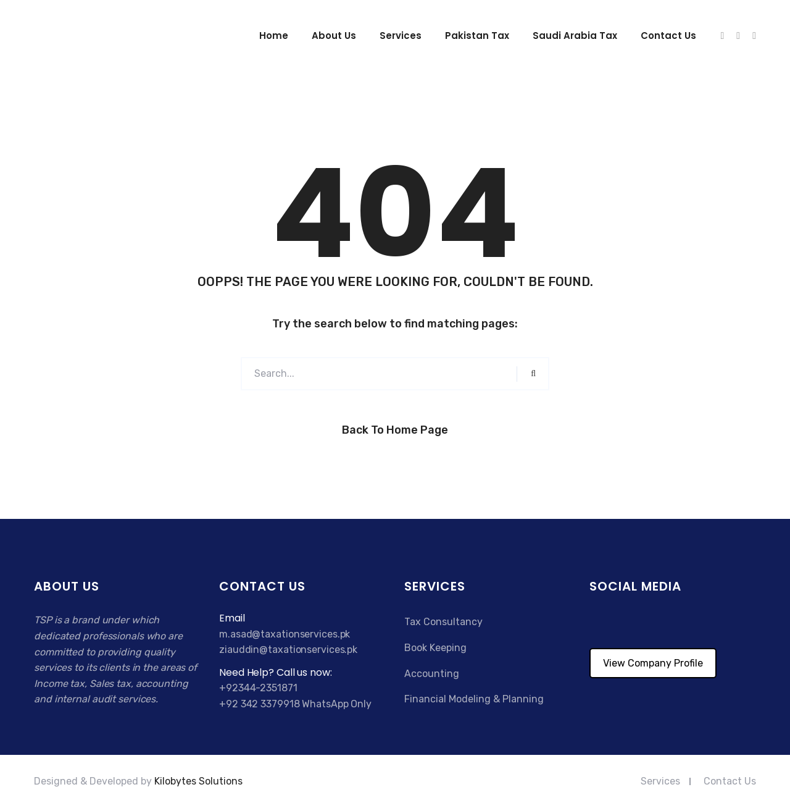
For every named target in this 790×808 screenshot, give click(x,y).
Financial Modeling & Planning (474, 699)
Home (273, 35)
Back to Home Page (395, 430)
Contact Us (730, 781)
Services (401, 35)
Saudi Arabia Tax (575, 35)
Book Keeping (435, 648)
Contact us (668, 35)
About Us (334, 35)
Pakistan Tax (477, 35)
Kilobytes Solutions (198, 781)
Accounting (431, 674)
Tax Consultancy (443, 622)
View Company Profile (653, 663)
